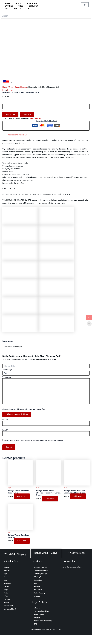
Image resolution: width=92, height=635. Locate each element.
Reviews (37, 586)
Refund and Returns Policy (43, 621)
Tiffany (6, 596)
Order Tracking (39, 593)
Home (4, 87)
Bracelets (32, 3)
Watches (18, 8)
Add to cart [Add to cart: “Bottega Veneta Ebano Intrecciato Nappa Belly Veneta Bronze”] (49, 499)
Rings (20, 6)
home (7, 3)
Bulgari (6, 590)
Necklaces (32, 6)
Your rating (7, 370)
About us (37, 608)
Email (5, 430)
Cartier (6, 593)
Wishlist (37, 596)
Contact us (38, 580)
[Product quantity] (46, 106)
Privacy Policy (39, 614)
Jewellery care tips (40, 574)
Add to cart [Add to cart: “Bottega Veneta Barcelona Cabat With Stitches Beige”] (77, 496)
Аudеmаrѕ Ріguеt (10, 609)
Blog (35, 583)
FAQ (28, 8)
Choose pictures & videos (17, 414)
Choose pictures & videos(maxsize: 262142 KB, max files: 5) (25, 409)
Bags (7, 8)
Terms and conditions (41, 611)
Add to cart (10, 114)
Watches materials (40, 567)
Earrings (9, 6)
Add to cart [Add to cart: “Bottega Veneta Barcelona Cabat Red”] (21, 541)
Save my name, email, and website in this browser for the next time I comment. (34, 440)
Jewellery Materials (41, 570)
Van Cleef (7, 599)
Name (5, 419)
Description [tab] (12, 135)
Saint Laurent (8, 606)
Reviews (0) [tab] (22, 135)
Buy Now (27, 114)
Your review (7, 377)
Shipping (37, 617)
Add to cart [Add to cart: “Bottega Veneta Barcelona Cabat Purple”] (21, 496)
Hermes (23, 87)
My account (38, 590)
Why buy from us (40, 577)
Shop (11, 87)
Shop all (18, 3)
